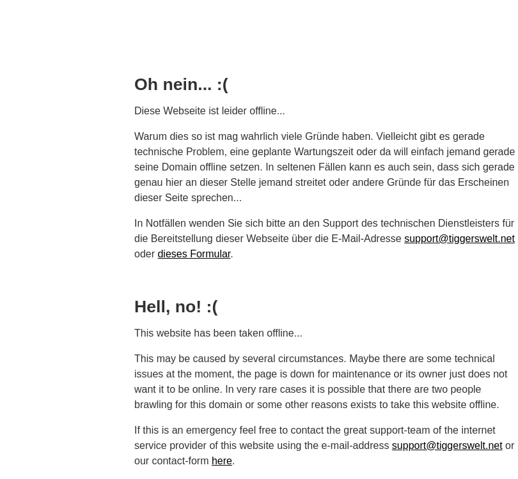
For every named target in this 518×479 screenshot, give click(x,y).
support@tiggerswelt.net (459, 238)
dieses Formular (193, 253)
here (222, 460)
